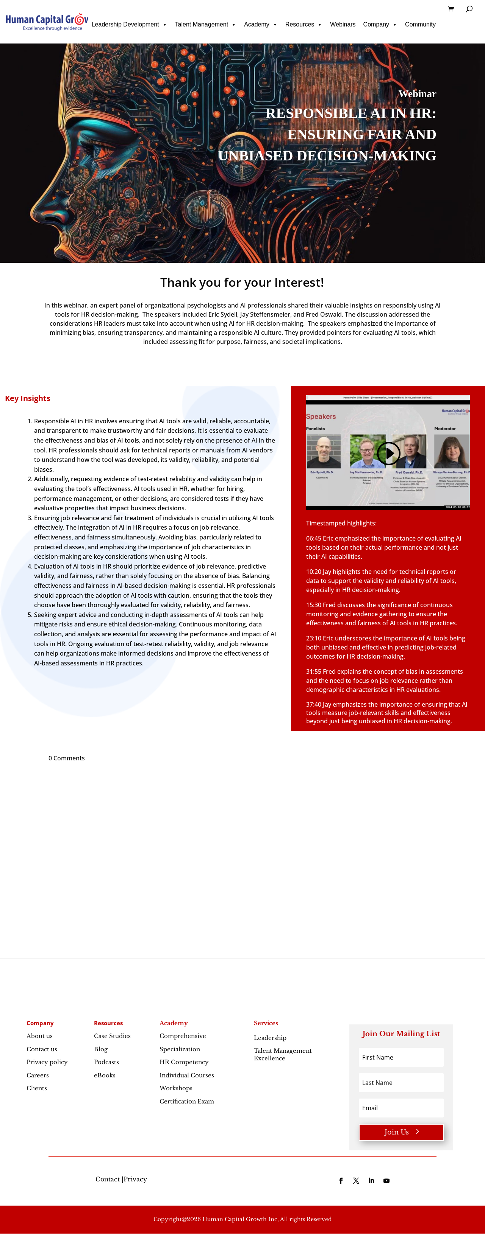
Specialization (180, 1049)
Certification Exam (187, 1101)
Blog (101, 1049)
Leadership (286, 1037)
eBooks (105, 1075)
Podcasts (106, 1062)
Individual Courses (187, 1075)
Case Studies (112, 1036)
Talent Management (206, 25)
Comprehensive (183, 1036)
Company (380, 25)
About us (40, 1036)
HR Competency (184, 1062)
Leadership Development (129, 25)
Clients (37, 1088)
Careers (38, 1075)
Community (420, 24)
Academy (261, 25)
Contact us (42, 1049)
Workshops (176, 1088)
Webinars (342, 24)
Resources (303, 25)
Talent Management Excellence (283, 1054)
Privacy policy (47, 1062)
